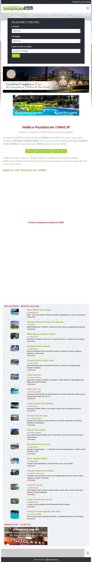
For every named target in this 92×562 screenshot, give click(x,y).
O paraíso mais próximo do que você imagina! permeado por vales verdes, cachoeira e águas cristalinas (55, 477)
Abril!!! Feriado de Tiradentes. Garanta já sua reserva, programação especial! (56, 327)
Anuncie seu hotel (11, 524)
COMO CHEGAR (43, 151)
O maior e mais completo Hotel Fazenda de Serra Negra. (48, 504)
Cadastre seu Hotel (81, 2)
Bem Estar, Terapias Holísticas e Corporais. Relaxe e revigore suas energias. (56, 339)
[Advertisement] (46, 197)
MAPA (29, 151)
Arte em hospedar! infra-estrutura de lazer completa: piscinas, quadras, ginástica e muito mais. (54, 352)
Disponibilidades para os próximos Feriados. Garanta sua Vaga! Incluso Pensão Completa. (53, 367)
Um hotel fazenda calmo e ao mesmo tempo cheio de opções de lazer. (54, 408)
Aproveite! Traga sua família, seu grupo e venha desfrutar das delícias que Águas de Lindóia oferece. (55, 381)
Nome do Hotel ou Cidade (22, 47)
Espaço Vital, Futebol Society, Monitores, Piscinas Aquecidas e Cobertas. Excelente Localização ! (54, 422)
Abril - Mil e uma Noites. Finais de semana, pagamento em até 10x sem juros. (56, 315)
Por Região (16, 36)
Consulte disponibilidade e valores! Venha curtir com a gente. (50, 463)
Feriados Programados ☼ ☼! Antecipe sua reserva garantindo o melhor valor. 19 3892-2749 (56, 450)
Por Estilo (15, 26)
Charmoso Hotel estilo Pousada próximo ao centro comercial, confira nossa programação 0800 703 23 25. (56, 395)
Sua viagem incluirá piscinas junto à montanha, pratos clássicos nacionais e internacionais (55, 436)
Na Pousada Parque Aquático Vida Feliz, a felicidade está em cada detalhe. (55, 516)
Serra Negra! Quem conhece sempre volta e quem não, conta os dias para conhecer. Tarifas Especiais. (55, 491)
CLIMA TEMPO (59, 151)
